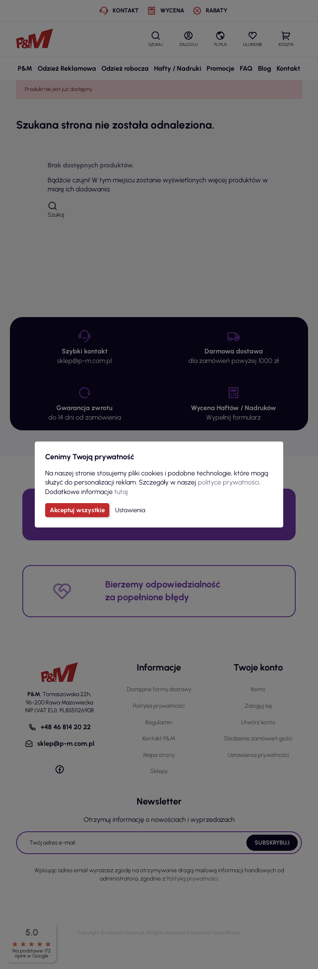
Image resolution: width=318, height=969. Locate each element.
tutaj (121, 492)
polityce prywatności (228, 482)
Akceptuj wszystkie (77, 510)
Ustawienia (130, 510)
